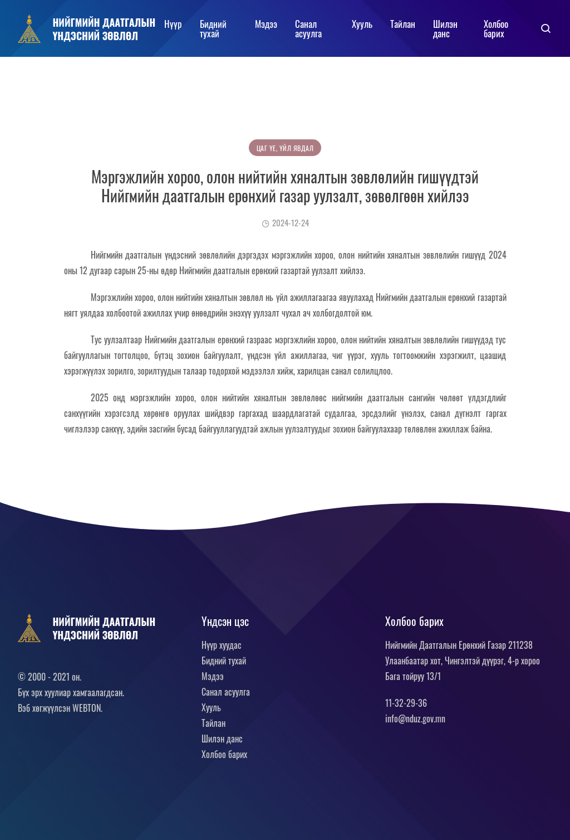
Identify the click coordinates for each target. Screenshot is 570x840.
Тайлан (402, 24)
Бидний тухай (213, 28)
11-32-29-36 (406, 703)
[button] (546, 28)
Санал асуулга (308, 28)
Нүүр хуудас (222, 645)
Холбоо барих (496, 28)
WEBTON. (87, 708)
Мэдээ (266, 24)
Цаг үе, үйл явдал (285, 148)
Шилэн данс (445, 28)
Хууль (362, 24)
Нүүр (173, 24)
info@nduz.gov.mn (415, 718)
